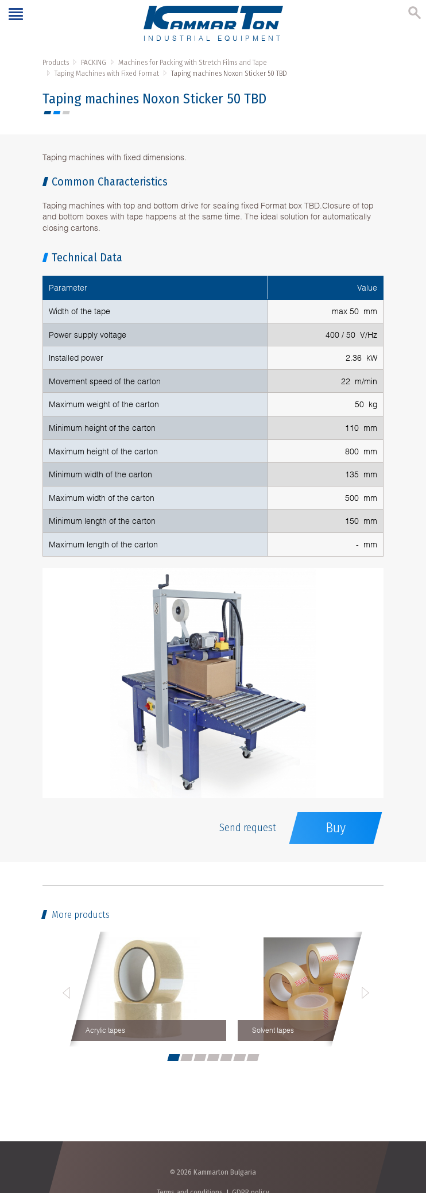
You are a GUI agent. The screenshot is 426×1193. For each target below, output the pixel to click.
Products (55, 62)
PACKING (93, 62)
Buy (336, 828)
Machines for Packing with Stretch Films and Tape (192, 62)
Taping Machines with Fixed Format (107, 73)
